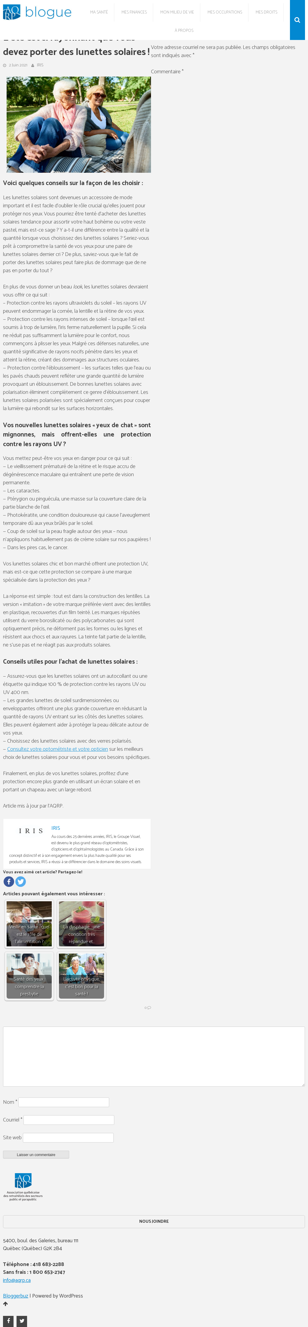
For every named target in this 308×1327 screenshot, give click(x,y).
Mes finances (134, 12)
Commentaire (167, 71)
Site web (12, 1137)
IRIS (40, 65)
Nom (10, 1102)
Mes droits (266, 12)
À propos (184, 30)
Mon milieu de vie (177, 12)
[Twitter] (20, 881)
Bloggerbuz (15, 1296)
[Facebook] (9, 881)
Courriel (12, 1120)
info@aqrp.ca (17, 1280)
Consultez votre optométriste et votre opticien (57, 749)
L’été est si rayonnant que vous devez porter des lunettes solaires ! (76, 45)
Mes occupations (225, 12)
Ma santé (99, 12)
